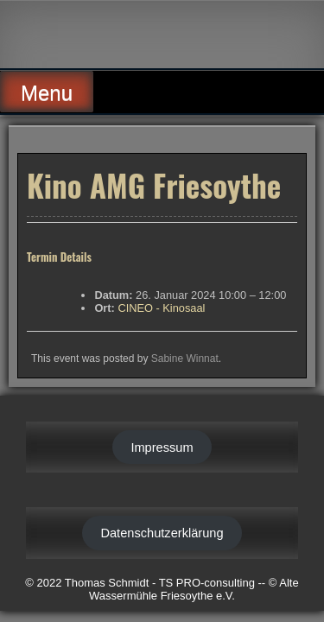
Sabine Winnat (185, 358)
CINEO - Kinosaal (161, 307)
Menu (47, 93)
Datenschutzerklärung (161, 533)
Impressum (161, 447)
